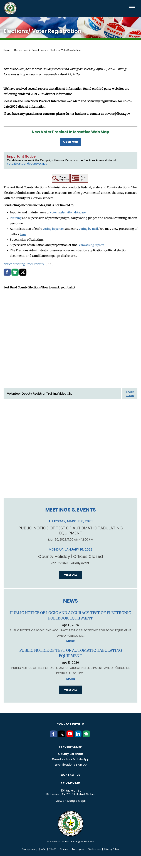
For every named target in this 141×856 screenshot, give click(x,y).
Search (126, 7)
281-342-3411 (70, 783)
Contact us (70, 774)
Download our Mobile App (70, 759)
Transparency (30, 849)
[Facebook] (54, 736)
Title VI (52, 849)
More (70, 641)
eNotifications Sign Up (71, 764)
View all (70, 574)
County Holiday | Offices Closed (70, 556)
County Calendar (70, 753)
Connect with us (71, 724)
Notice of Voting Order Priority (24, 263)
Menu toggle (132, 7)
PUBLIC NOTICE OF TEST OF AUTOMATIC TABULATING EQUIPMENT (70, 530)
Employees (78, 849)
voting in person (54, 228)
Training (16, 217)
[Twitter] (62, 736)
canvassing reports (92, 244)
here (26, 233)
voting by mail (90, 228)
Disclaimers (94, 849)
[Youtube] (70, 736)
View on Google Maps (70, 800)
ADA (43, 849)
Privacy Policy (111, 849)
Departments (39, 50)
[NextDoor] (87, 736)
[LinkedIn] (79, 736)
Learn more (130, 392)
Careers (64, 849)
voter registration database (68, 212)
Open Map (70, 141)
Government (21, 50)
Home (7, 50)
